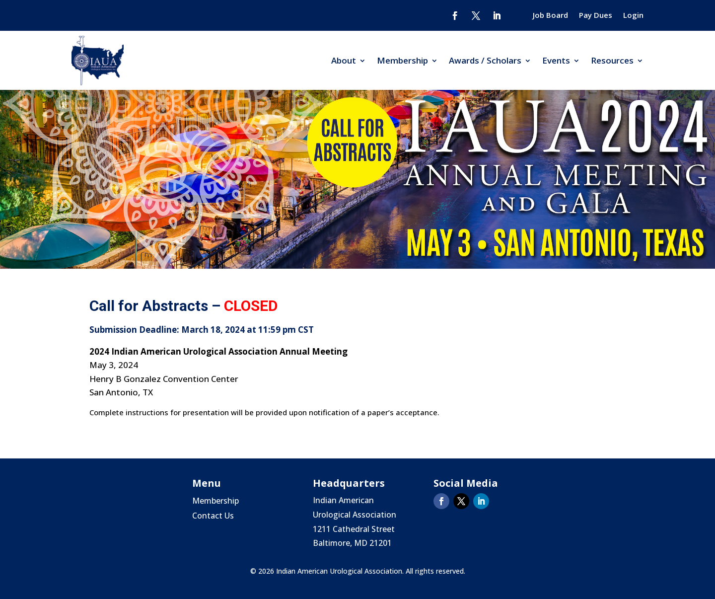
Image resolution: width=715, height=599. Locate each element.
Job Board (550, 15)
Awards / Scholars (485, 60)
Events (556, 60)
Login (633, 15)
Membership (402, 60)
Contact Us (213, 516)
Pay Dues (595, 15)
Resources (612, 60)
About (343, 60)
